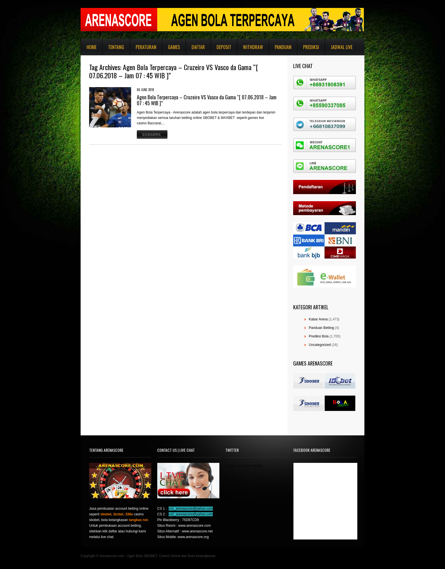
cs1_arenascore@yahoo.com (191, 509)
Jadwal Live (341, 47)
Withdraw (253, 47)
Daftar (198, 47)
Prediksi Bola (319, 336)
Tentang (116, 47)
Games (174, 47)
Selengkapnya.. (152, 134)
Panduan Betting (321, 328)
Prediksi (311, 47)
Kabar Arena (318, 319)
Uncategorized (320, 345)
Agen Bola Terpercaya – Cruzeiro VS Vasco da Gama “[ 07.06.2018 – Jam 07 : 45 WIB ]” (206, 100)
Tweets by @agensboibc (244, 466)
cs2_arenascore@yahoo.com (191, 514)
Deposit (224, 47)
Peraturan (146, 47)
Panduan (283, 47)
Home (91, 47)
